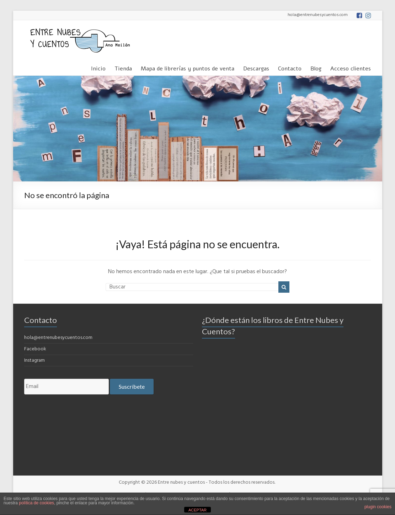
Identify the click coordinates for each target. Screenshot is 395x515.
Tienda (123, 67)
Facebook (35, 349)
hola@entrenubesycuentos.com (58, 338)
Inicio (98, 67)
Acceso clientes (350, 67)
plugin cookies (377, 506)
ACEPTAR (197, 510)
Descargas (256, 67)
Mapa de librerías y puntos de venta (187, 67)
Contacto (289, 67)
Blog (315, 67)
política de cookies (36, 502)
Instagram (34, 360)
